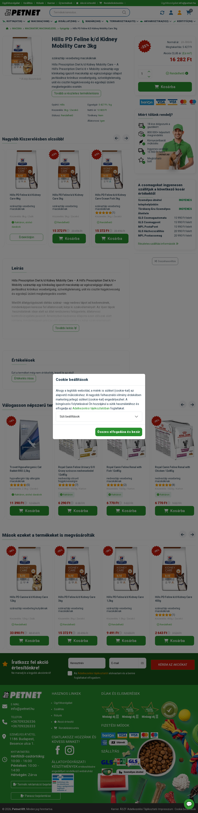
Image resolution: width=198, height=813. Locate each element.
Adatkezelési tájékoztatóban (91, 408)
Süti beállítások (70, 416)
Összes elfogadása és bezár (118, 432)
